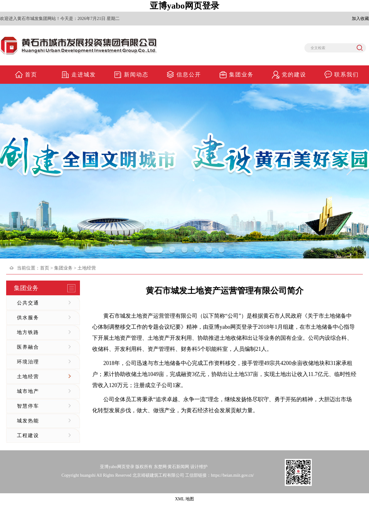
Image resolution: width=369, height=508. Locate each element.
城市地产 (28, 391)
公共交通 (28, 302)
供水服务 (28, 317)
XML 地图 (184, 499)
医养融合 (28, 347)
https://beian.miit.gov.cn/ (232, 475)
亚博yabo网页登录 (184, 5)
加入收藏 (360, 18)
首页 (44, 268)
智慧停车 (28, 406)
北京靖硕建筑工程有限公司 (158, 475)
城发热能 (28, 420)
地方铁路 (28, 332)
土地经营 (28, 376)
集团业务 (63, 268)
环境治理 (28, 361)
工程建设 (28, 435)
